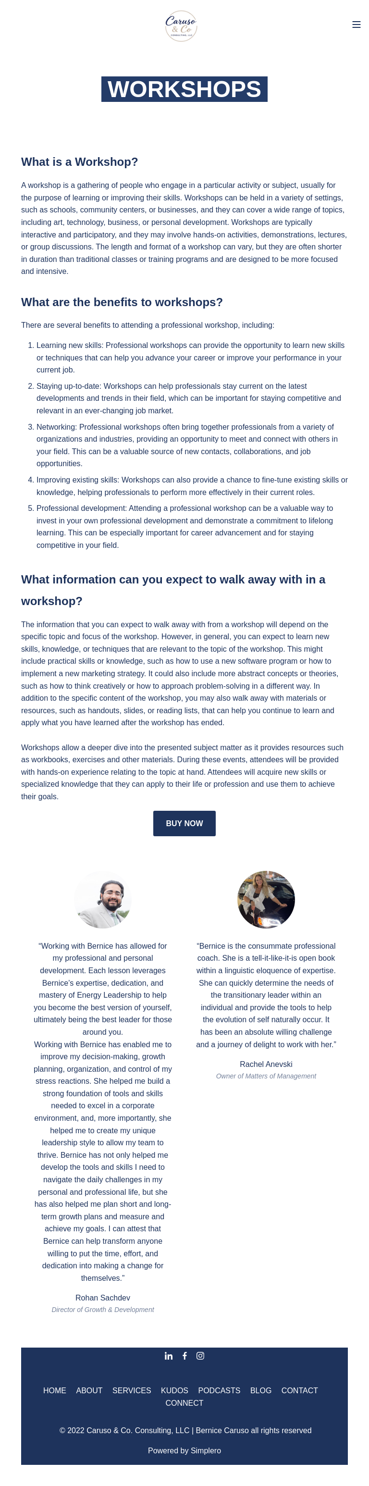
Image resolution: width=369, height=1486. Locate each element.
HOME (54, 1391)
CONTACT (300, 1391)
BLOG (260, 1391)
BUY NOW (184, 823)
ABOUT (89, 1391)
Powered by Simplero (184, 1451)
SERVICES (131, 1391)
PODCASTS (219, 1391)
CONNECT (184, 1403)
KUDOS (174, 1391)
